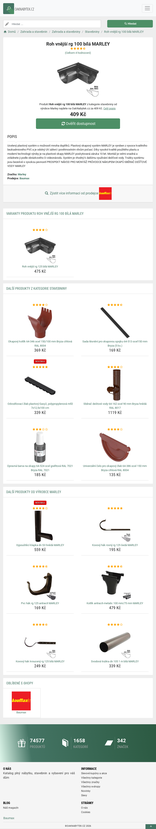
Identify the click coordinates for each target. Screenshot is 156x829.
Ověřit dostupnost (78, 123)
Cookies (85, 812)
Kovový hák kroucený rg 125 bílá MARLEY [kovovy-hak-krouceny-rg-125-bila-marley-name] (40, 661)
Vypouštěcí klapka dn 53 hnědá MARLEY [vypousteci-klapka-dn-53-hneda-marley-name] (40, 545)
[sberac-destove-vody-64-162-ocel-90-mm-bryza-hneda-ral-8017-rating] (114, 367)
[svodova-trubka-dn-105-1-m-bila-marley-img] (114, 642)
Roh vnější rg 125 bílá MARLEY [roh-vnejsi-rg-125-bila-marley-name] (40, 266)
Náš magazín (11, 807)
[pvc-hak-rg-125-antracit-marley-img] (40, 584)
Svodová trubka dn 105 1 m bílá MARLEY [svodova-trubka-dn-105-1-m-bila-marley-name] (115, 661)
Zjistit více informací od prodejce (78, 193)
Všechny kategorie (91, 777)
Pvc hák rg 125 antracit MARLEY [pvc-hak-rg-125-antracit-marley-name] (40, 603)
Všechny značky (90, 782)
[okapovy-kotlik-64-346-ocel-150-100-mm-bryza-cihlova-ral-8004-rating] (40, 305)
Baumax (24, 178)
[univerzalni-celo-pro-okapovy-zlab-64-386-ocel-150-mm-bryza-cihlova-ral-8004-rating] (114, 429)
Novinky (85, 791)
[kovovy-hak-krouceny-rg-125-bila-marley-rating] (40, 625)
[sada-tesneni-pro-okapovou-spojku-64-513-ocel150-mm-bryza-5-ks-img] (114, 322)
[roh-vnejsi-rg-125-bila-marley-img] (40, 247)
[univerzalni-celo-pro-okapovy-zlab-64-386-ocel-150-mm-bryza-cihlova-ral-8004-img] (114, 447)
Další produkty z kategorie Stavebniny (36, 289)
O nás (84, 807)
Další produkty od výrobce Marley (33, 492)
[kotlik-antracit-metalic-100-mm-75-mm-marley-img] (114, 584)
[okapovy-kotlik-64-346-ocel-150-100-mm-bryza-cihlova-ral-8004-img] (40, 322)
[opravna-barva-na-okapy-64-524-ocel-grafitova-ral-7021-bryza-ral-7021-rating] (40, 429)
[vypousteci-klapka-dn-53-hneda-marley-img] (40, 526)
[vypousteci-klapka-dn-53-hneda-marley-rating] (40, 508)
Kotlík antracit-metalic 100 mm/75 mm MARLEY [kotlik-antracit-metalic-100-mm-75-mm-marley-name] (115, 603)
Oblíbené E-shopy (19, 683)
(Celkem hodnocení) (78, 52)
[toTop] (150, 826)
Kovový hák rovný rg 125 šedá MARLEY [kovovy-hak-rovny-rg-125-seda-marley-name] (115, 545)
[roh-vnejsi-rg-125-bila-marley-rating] (40, 230)
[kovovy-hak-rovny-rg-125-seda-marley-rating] (114, 508)
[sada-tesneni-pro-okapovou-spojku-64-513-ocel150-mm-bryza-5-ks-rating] (114, 305)
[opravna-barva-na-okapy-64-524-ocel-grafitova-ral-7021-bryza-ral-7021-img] (40, 447)
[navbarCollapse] (147, 8)
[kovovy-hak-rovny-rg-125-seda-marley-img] (114, 526)
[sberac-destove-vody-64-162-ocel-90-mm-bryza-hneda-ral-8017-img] (114, 385)
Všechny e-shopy (90, 786)
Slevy (84, 795)
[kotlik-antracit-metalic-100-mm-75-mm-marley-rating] (114, 566)
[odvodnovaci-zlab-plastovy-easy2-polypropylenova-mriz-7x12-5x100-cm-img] (40, 385)
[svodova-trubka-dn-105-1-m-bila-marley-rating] (114, 625)
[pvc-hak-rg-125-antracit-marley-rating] (40, 566)
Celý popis (109, 108)
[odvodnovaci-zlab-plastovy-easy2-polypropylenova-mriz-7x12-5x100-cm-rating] (40, 367)
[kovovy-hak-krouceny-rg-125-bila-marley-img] (40, 642)
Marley (22, 174)
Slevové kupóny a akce (94, 773)
